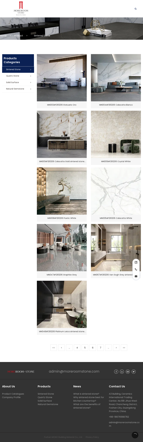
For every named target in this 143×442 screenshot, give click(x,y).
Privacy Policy (92, 437)
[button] (18, 69)
